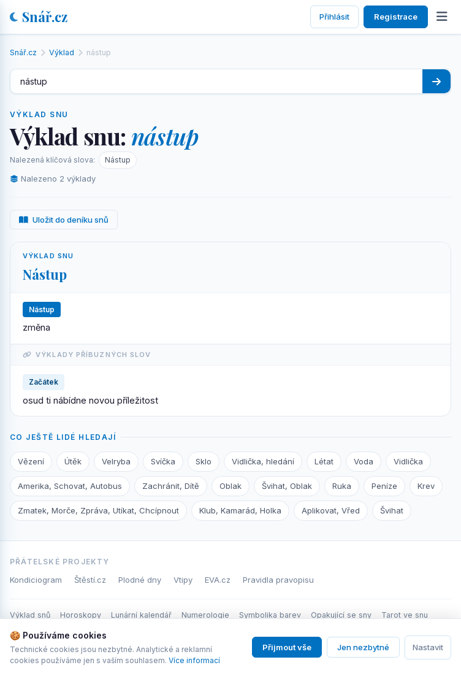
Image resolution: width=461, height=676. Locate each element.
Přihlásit (334, 16)
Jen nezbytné (363, 647)
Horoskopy (80, 615)
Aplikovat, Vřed (331, 510)
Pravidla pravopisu (278, 580)
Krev (426, 486)
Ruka (341, 486)
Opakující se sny (341, 615)
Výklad (61, 52)
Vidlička (408, 461)
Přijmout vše (286, 647)
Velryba (116, 461)
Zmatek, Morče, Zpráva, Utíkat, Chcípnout (98, 510)
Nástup (118, 159)
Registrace (395, 16)
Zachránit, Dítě (170, 486)
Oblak (230, 486)
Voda (363, 461)
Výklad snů (30, 615)
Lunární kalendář (141, 615)
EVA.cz (217, 580)
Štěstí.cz (90, 580)
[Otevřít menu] (442, 16)
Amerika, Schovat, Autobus (70, 486)
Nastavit (428, 647)
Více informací (194, 660)
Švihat (391, 510)
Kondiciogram (36, 580)
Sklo (203, 461)
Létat (323, 461)
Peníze (384, 486)
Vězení (31, 461)
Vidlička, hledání (263, 461)
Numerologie (205, 615)
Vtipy (182, 580)
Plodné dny (139, 580)
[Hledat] (436, 81)
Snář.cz (38, 16)
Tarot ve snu (404, 615)
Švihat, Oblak (287, 486)
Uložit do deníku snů (64, 220)
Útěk (73, 461)
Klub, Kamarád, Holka (240, 510)
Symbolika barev (270, 615)
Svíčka (163, 461)
